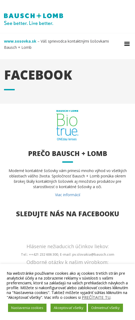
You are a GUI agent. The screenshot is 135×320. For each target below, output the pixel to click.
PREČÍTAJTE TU (96, 297)
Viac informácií (67, 194)
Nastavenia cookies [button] (27, 307)
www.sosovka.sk (20, 41)
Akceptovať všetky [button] (68, 307)
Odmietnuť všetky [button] (105, 307)
